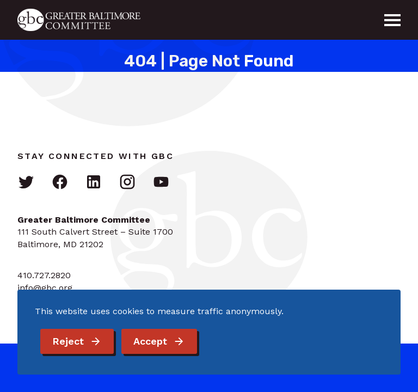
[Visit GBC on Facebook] (60, 182)
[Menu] (392, 20)
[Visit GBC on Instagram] (127, 182)
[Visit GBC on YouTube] (161, 182)
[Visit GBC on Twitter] (26, 182)
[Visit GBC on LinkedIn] (93, 182)
